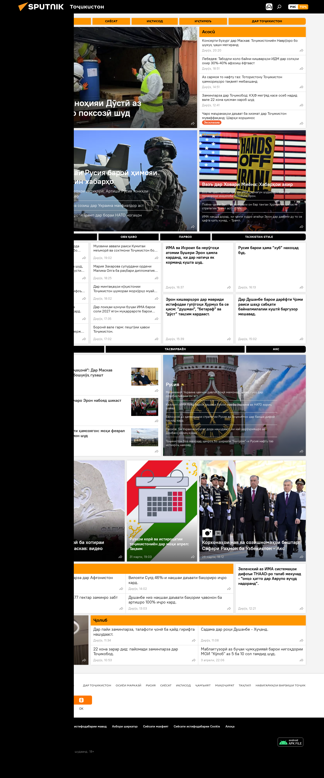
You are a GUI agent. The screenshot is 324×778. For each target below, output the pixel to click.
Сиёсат (165, 685)
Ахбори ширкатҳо (125, 726)
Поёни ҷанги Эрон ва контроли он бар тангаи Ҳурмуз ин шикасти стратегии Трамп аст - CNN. (249, 206)
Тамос (52, 726)
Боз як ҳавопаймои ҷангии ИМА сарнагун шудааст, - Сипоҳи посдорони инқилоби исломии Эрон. (246, 194)
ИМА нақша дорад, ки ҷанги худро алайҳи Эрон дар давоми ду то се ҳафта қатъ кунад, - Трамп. (252, 218)
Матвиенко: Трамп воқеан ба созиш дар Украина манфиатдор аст (84, 205)
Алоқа (229, 726)
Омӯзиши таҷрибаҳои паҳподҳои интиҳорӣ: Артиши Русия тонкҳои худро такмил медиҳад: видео (86, 193)
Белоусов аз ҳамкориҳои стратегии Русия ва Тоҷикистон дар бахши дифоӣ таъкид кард (220, 418)
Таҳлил (245, 685)
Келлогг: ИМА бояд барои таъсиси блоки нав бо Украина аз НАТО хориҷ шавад (218, 406)
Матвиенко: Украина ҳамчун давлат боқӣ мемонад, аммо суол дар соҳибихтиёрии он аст (214, 394)
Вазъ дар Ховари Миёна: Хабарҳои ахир (247, 184)
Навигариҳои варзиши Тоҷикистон (286, 685)
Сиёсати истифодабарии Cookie (197, 726)
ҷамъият (203, 685)
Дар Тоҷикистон (97, 685)
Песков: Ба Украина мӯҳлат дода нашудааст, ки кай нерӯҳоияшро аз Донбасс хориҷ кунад (215, 431)
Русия (172, 384)
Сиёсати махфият (155, 726)
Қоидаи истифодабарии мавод (84, 726)
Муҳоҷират (224, 685)
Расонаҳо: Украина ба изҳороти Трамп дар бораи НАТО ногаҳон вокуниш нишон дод (83, 217)
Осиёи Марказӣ (128, 685)
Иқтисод (183, 685)
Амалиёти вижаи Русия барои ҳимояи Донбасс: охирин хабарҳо (90, 177)
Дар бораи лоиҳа (30, 726)
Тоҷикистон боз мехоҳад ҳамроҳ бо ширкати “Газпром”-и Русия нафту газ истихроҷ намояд (219, 443)
